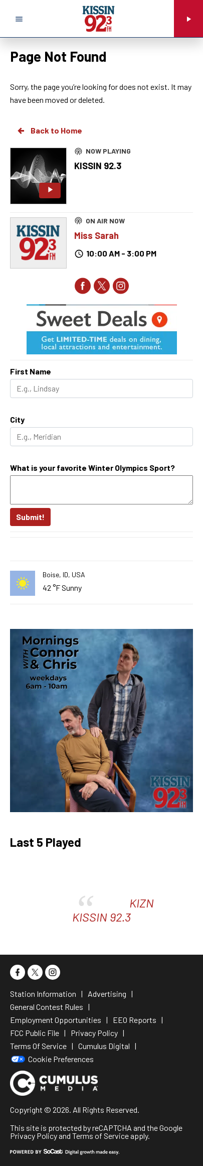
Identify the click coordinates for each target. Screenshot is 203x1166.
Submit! (30, 517)
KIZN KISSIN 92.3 (113, 910)
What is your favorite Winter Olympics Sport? (92, 467)
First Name (30, 371)
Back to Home (49, 130)
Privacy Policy (33, 1135)
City (17, 419)
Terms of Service (100, 1135)
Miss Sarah (96, 235)
